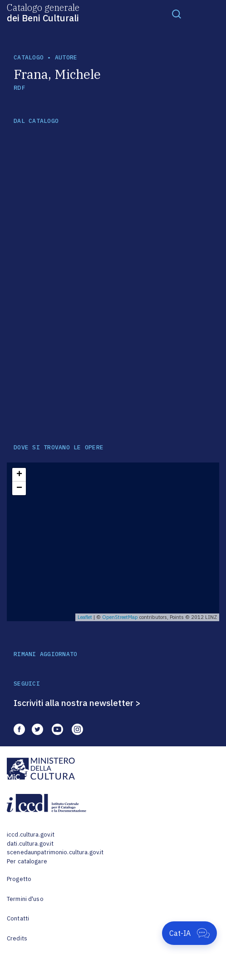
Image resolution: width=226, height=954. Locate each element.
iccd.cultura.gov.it (30, 834)
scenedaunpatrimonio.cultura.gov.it (55, 852)
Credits (17, 938)
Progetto (19, 879)
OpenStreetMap (120, 617)
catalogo (29, 57)
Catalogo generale (43, 12)
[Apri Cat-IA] (189, 933)
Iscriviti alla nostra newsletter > (77, 702)
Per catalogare (27, 861)
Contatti (18, 918)
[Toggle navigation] (177, 13)
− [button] (19, 488)
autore (66, 57)
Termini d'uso (25, 899)
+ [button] (19, 475)
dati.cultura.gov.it (30, 843)
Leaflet (85, 617)
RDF (19, 88)
